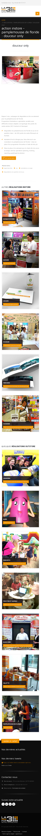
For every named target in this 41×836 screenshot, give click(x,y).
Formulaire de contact (18, 788)
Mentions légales (6, 831)
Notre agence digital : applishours (12, 833)
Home (3, 20)
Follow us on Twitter (7, 765)
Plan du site (16, 831)
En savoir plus (9, 158)
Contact (24, 831)
